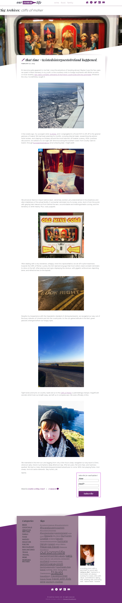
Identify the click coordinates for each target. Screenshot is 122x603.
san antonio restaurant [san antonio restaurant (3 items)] (60, 559)
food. (63, 2)
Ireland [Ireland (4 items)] (51, 544)
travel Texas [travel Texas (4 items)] (46, 579)
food (24, 537)
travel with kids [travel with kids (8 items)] (61, 578)
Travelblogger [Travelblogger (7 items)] (58, 575)
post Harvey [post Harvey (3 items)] (45, 559)
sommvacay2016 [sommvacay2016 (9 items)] (51, 564)
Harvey (25, 539)
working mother (26, 560)
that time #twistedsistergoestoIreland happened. (61, 60)
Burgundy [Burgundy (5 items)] (66, 535)
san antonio (28, 549)
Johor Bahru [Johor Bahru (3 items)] (60, 544)
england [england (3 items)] (52, 539)
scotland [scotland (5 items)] (44, 561)
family (25, 534)
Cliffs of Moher (66, 393)
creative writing (33, 489)
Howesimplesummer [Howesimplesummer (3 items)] (48, 541)
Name (89, 480)
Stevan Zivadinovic (69, 599)
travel (42, 489)
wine (24, 557)
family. (70, 2)
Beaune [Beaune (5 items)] (48, 535)
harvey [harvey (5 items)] (59, 538)
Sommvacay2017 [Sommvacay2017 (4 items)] (48, 567)
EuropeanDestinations (41, 143)
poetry (25, 544)
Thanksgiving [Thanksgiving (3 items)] (45, 573)
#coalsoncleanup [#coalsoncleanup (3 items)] (47, 525)
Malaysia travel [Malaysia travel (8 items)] (49, 546)
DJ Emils (53, 134)
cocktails (27, 527)
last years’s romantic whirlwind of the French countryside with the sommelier (62, 75)
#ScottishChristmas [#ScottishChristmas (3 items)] (48, 530)
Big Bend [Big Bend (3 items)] (57, 536)
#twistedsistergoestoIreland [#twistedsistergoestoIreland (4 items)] (54, 533)
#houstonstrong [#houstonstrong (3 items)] (61, 525)
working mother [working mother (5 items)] (54, 581)
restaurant (28, 547)
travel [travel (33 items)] (57, 572)
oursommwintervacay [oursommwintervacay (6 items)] (52, 555)
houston (26, 542)
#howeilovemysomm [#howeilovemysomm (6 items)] (52, 527)
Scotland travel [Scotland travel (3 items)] (56, 561)
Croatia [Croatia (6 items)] (44, 538)
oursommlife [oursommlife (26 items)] (52, 552)
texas (25, 552)
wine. (56, 2)
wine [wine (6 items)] (43, 581)
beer (24, 525)
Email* (89, 485)
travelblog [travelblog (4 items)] (45, 576)
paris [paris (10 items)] (69, 555)
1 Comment (52, 489)
